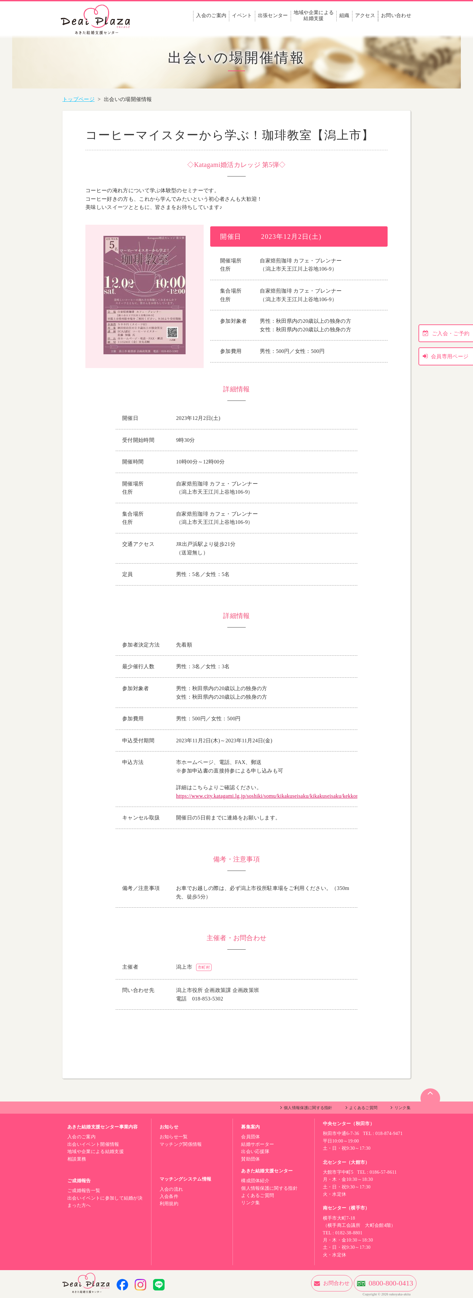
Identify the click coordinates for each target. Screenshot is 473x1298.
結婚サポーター (257, 1144)
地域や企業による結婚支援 (314, 15)
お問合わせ (300, 1283)
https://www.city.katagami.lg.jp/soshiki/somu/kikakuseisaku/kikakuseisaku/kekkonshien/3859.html (285, 796)
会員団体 (250, 1136)
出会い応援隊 (255, 1151)
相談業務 (76, 1159)
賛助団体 (250, 1159)
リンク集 (402, 1107)
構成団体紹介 (255, 1180)
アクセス (365, 15)
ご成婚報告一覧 (83, 1190)
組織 (344, 15)
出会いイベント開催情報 (93, 1144)
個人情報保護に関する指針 (308, 1107)
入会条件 (169, 1196)
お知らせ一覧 (174, 1136)
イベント (242, 15)
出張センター (273, 15)
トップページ (78, 99)
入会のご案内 (211, 15)
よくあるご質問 (363, 1107)
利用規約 (169, 1203)
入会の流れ (171, 1189)
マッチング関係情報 (181, 1144)
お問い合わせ (396, 15)
